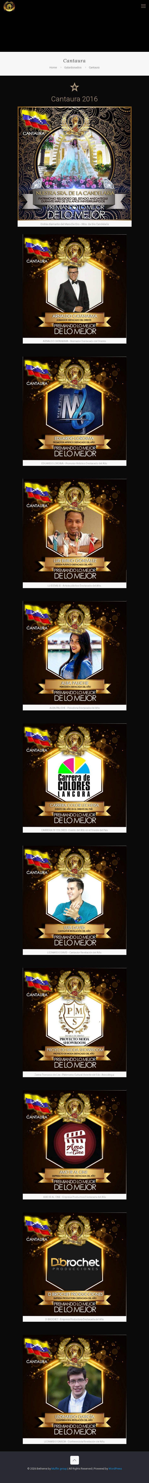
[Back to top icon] (74, 1460)
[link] (75, 167)
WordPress (115, 1468)
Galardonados (72, 67)
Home (53, 67)
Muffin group (59, 1468)
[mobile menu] (143, 6)
